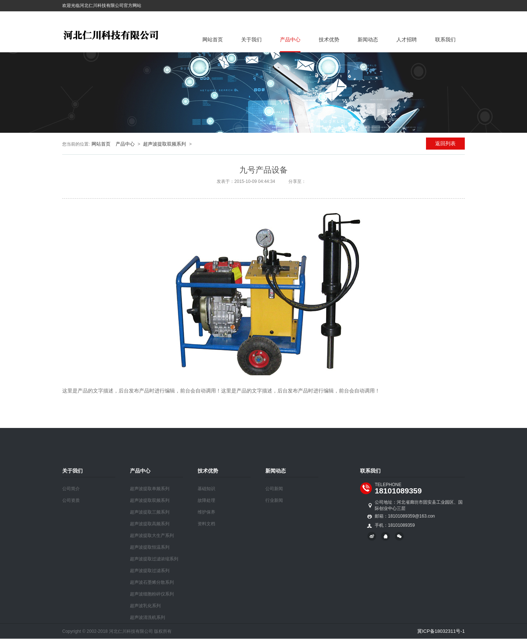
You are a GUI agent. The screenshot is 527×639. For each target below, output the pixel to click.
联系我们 (445, 39)
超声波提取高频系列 (149, 523)
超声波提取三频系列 (149, 512)
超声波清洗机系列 (147, 617)
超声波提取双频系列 (164, 144)
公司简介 (71, 488)
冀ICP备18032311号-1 (441, 631)
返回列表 (445, 143)
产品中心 (290, 39)
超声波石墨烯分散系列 (152, 582)
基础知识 (206, 488)
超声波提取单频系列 (149, 488)
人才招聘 (406, 39)
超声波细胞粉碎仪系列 (152, 594)
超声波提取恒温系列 (149, 547)
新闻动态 (368, 39)
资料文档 (206, 523)
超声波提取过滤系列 (149, 570)
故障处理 (206, 500)
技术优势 (329, 39)
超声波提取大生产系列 (152, 535)
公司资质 (71, 500)
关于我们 (251, 39)
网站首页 (212, 39)
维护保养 (206, 512)
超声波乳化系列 (145, 605)
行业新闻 (274, 500)
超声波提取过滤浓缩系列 (154, 558)
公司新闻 (274, 488)
